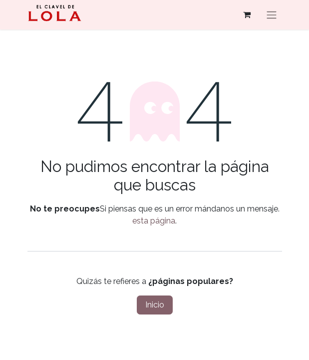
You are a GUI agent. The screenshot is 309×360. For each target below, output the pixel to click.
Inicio (154, 305)
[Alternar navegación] (271, 15)
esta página (153, 221)
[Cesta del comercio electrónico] (247, 14)
